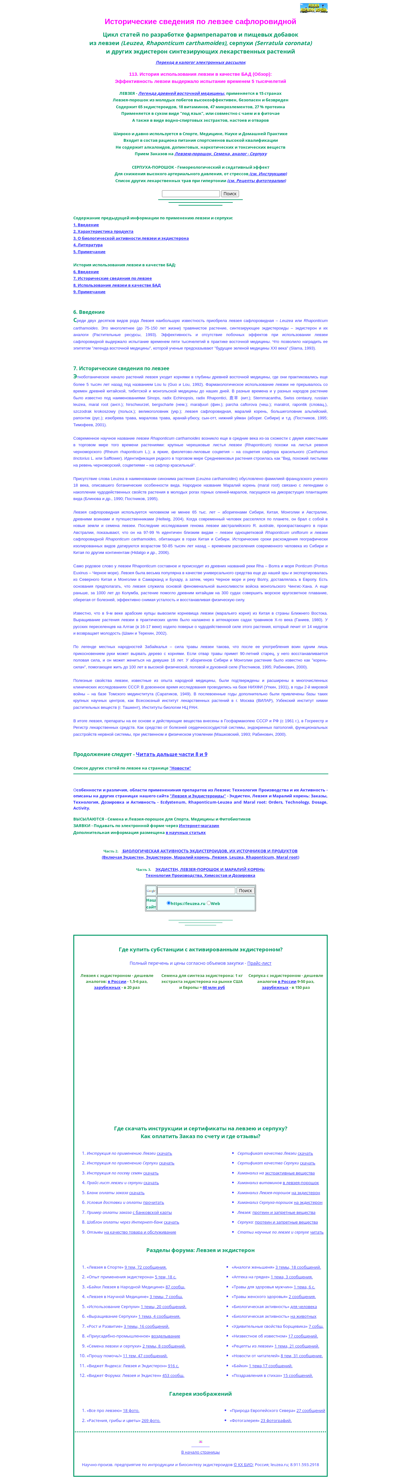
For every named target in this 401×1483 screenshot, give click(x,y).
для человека (303, 1306)
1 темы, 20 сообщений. (163, 1306)
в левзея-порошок (301, 1182)
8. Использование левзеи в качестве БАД (117, 285)
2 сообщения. (302, 1296)
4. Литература (88, 245)
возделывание (165, 1336)
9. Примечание (89, 291)
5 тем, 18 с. (165, 1277)
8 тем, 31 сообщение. (302, 1355)
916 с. (173, 1365)
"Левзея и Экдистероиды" (198, 796)
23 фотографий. (276, 1420)
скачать (164, 1153)
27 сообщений (310, 1410)
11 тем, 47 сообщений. (145, 1355)
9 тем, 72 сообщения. (146, 1267)
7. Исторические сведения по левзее (112, 278)
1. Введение (86, 225)
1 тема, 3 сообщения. (292, 1277)
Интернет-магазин (199, 825)
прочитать (153, 1202)
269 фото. (151, 1420)
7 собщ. (316, 1326)
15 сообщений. (298, 1375)
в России (117, 981)
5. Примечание (89, 251)
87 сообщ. (175, 1287)
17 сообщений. (303, 1336)
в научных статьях (186, 832)
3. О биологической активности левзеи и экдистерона (131, 238)
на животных (303, 1316)
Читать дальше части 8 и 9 (171, 754)
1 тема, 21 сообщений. (296, 1346)
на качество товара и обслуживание (140, 1232)
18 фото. (131, 1410)
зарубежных (107, 987)
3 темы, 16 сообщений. (146, 1326)
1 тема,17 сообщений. (271, 1365)
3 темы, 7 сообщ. (166, 1296)
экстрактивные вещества (290, 1173)
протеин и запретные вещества (284, 1212)
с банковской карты (152, 1212)
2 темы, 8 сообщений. (164, 1346)
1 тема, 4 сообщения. (159, 1316)
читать (317, 1232)
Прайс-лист (259, 963)
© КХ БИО (243, 1464)
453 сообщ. (173, 1375)
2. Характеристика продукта (103, 231)
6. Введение (86, 271)
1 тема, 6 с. (304, 1287)
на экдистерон (305, 1192)
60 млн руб (214, 987)
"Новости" (180, 768)
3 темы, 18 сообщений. (298, 1267)
